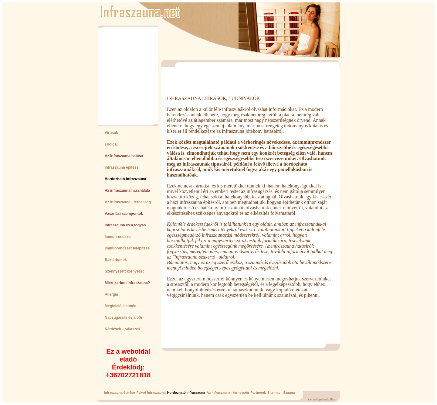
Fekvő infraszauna (151, 392)
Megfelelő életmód (121, 306)
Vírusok (111, 133)
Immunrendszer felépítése (127, 248)
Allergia (111, 294)
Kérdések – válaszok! (123, 329)
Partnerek (258, 392)
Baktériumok (116, 260)
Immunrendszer (118, 237)
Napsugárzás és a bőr (123, 317)
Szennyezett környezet (124, 271)
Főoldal (111, 144)
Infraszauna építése (121, 167)
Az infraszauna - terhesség (128, 202)
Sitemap (273, 392)
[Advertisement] (125, 75)
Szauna (289, 392)
